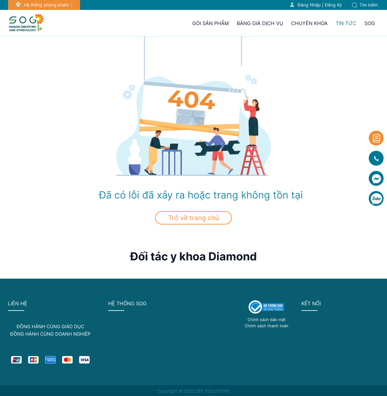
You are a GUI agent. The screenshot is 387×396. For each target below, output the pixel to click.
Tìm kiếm (365, 4)
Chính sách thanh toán (266, 325)
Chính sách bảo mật (267, 319)
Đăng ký (333, 4)
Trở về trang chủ (193, 218)
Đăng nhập (309, 4)
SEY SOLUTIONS (212, 391)
